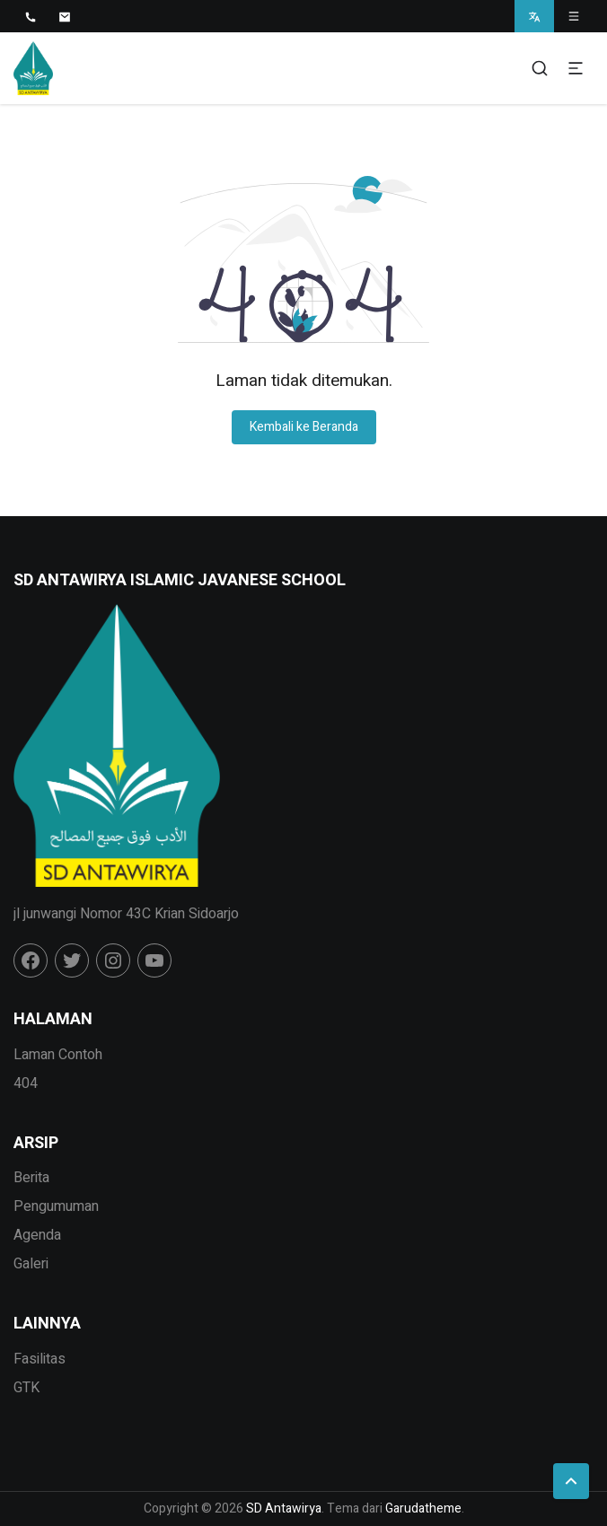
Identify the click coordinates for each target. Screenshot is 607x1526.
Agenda (37, 1235)
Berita (31, 1177)
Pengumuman (56, 1206)
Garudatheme (423, 1508)
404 (25, 1083)
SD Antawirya (283, 1508)
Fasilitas (39, 1359)
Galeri (30, 1264)
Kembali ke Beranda (304, 426)
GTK (26, 1388)
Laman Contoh (57, 1055)
